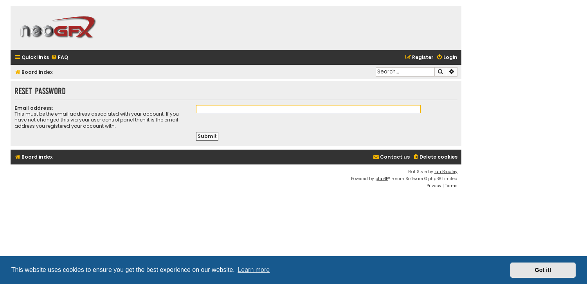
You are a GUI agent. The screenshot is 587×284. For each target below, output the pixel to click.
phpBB (381, 179)
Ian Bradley (445, 172)
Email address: (33, 108)
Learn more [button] (254, 269)
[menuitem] (59, 57)
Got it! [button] (543, 270)
